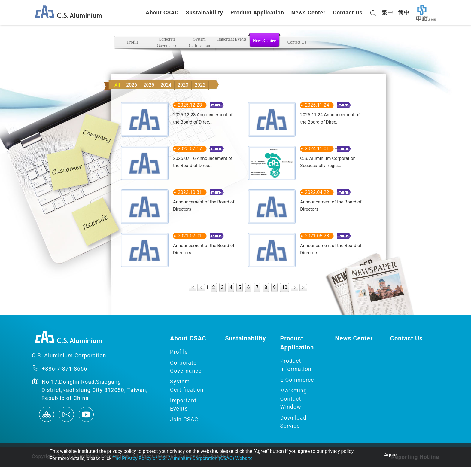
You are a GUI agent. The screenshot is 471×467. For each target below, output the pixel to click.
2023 (183, 85)
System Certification (199, 42)
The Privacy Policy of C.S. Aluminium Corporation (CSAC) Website (183, 458)
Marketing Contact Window (293, 398)
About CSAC (162, 12)
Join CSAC (184, 419)
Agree (390, 455)
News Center (308, 12)
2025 (148, 85)
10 (284, 287)
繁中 (387, 12)
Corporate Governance (167, 42)
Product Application (257, 12)
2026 (131, 85)
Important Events (232, 39)
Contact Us (348, 12)
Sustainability (204, 12)
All (117, 85)
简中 (403, 12)
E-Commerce (297, 380)
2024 (165, 85)
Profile (132, 42)
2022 (200, 85)
